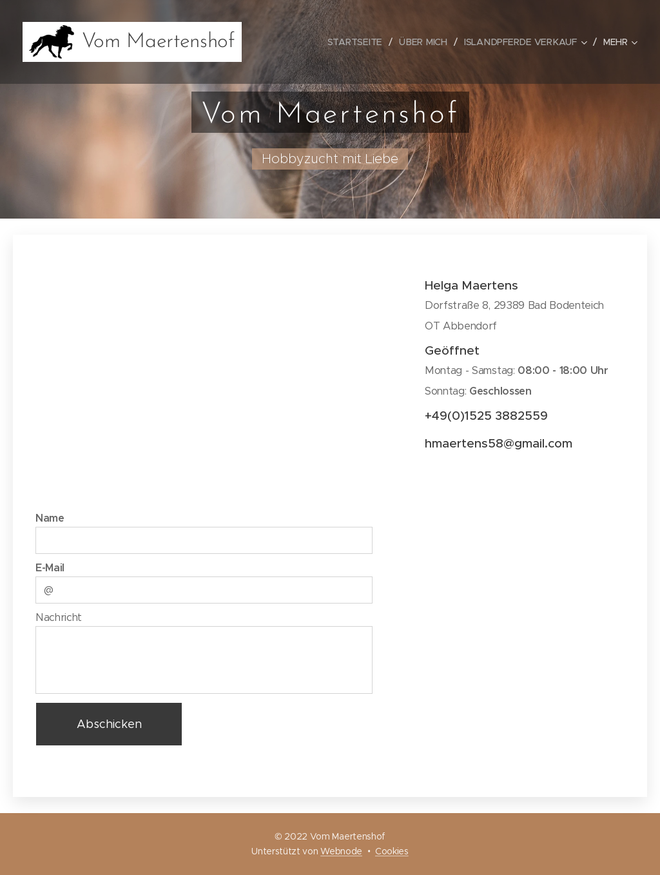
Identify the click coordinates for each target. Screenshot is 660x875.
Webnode (341, 851)
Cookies (392, 851)
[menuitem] (359, 42)
